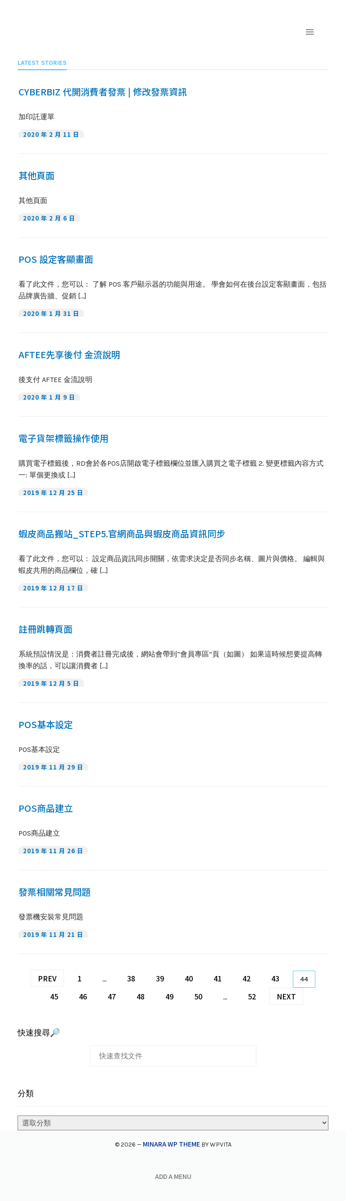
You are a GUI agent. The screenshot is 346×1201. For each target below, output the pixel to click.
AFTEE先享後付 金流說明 (69, 354)
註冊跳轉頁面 (45, 629)
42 (246, 978)
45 (54, 996)
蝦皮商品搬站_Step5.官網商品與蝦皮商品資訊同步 (121, 534)
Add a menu (173, 1176)
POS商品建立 (45, 808)
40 (189, 978)
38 (131, 978)
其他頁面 (36, 175)
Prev (47, 978)
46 (83, 996)
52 (252, 996)
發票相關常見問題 (54, 892)
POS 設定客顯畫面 (55, 259)
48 (141, 996)
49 (169, 996)
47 (112, 996)
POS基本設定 (45, 724)
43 (275, 978)
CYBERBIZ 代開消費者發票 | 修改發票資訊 (102, 92)
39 (160, 978)
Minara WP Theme (171, 1143)
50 (198, 996)
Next (286, 996)
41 (218, 978)
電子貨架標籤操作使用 (63, 438)
